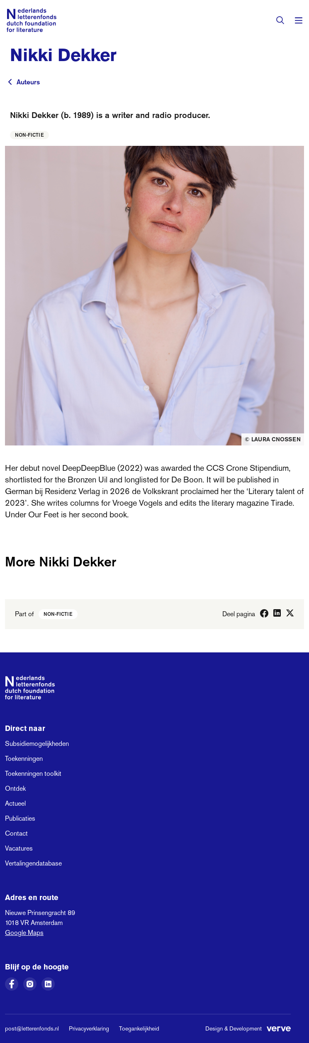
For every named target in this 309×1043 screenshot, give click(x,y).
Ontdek (15, 788)
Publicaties (20, 818)
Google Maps (24, 932)
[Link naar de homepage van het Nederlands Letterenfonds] (31, 20)
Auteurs (28, 82)
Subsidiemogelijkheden (37, 743)
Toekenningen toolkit (33, 773)
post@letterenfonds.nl (32, 1028)
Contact (16, 833)
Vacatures (19, 848)
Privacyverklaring (89, 1028)
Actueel (15, 803)
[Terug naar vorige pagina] (10, 82)
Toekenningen (24, 758)
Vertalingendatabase (33, 863)
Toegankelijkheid (139, 1028)
